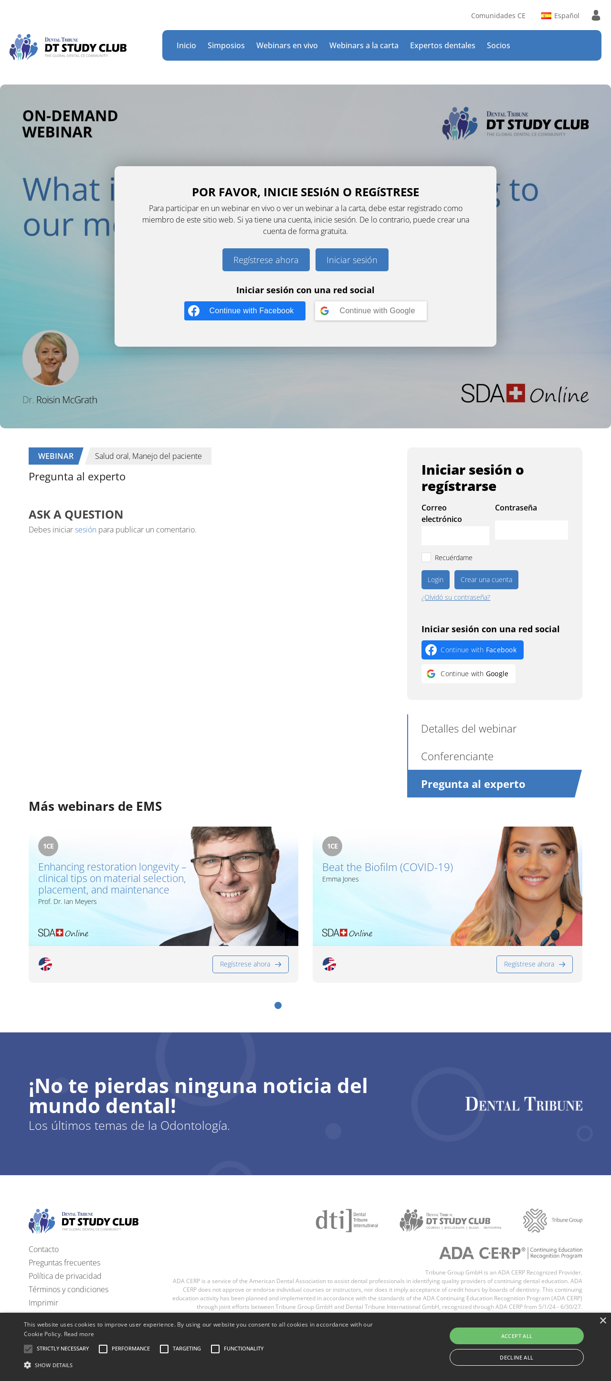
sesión (85, 529)
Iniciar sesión (352, 260)
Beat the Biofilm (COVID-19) (387, 867)
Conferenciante (457, 756)
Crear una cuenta (486, 579)
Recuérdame (454, 557)
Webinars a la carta (364, 45)
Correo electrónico (441, 513)
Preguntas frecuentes (64, 1262)
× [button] (602, 1321)
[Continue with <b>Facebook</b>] (244, 310)
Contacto (44, 1249)
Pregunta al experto (473, 783)
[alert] (305, 1347)
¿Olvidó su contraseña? (455, 597)
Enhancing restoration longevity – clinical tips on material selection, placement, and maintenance (112, 878)
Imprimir (43, 1302)
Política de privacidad (65, 1276)
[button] (278, 1005)
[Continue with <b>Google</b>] (371, 310)
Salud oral (112, 456)
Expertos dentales (442, 45)
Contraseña (516, 507)
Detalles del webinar (469, 728)
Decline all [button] (516, 1357)
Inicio (186, 45)
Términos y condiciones (68, 1289)
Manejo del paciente (167, 456)
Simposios (226, 45)
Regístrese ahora (266, 260)
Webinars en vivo (287, 45)
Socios (498, 45)
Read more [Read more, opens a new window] (79, 1334)
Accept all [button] (517, 1335)
